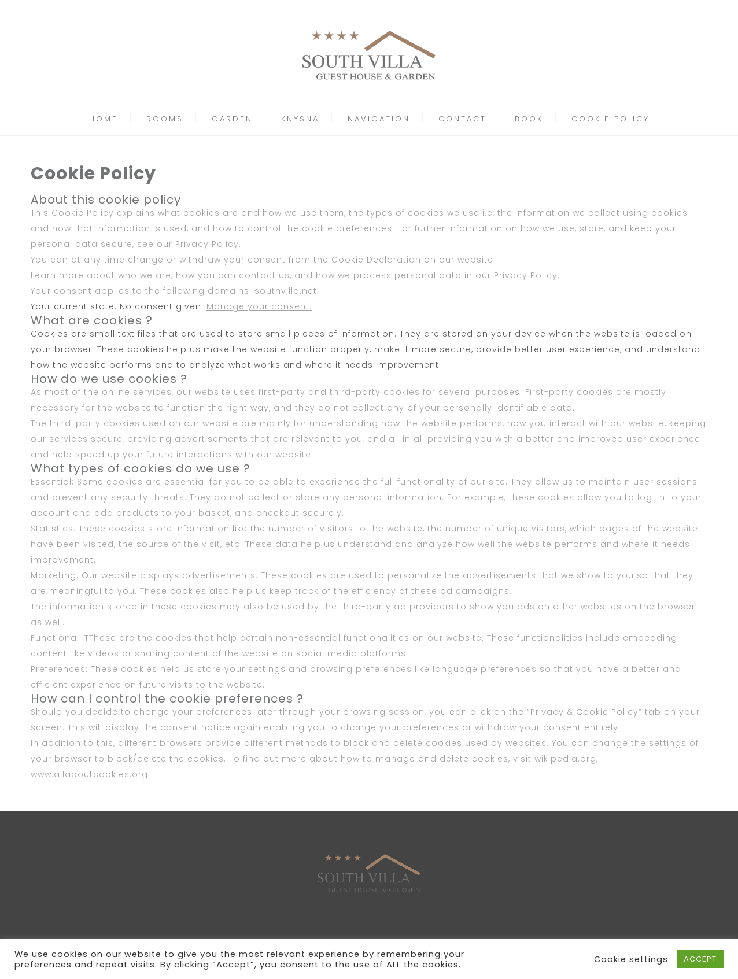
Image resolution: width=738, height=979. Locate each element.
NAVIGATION (379, 118)
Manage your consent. (259, 306)
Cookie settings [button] (631, 959)
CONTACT (462, 118)
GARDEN (232, 118)
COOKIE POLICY (610, 118)
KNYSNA (300, 118)
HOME (103, 118)
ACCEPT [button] (700, 959)
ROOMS (164, 118)
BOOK (529, 118)
